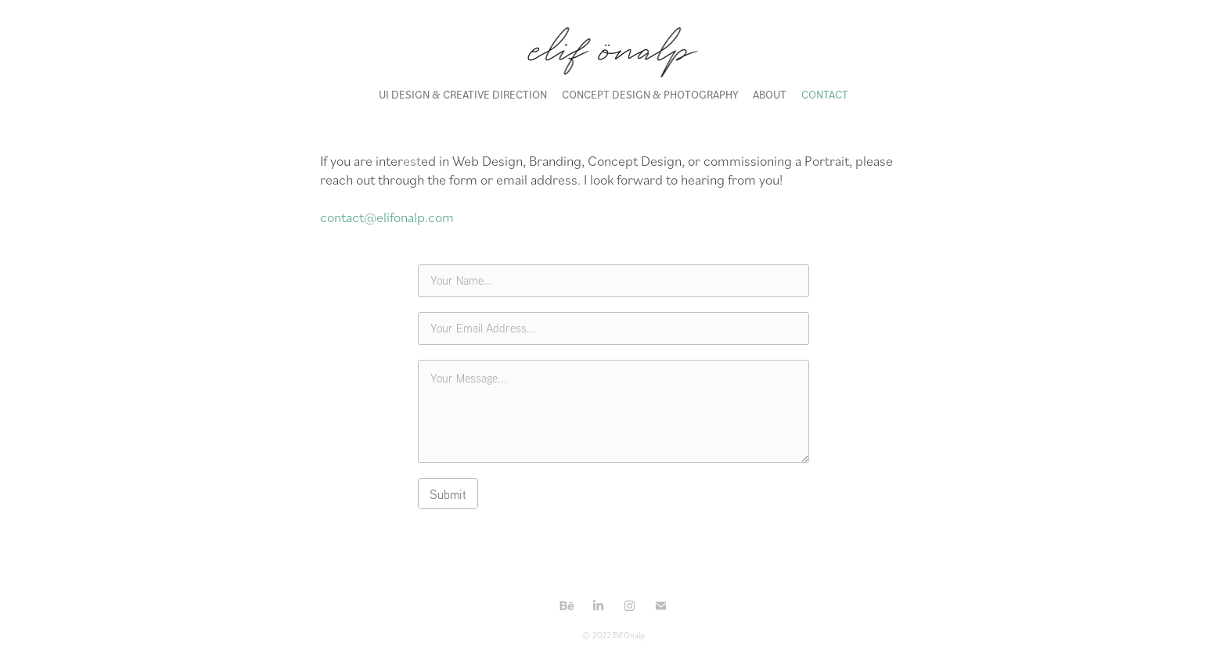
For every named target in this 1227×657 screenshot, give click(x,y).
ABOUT (769, 94)
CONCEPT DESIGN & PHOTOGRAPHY (650, 94)
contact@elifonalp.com (387, 216)
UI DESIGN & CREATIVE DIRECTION (463, 94)
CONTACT (824, 94)
